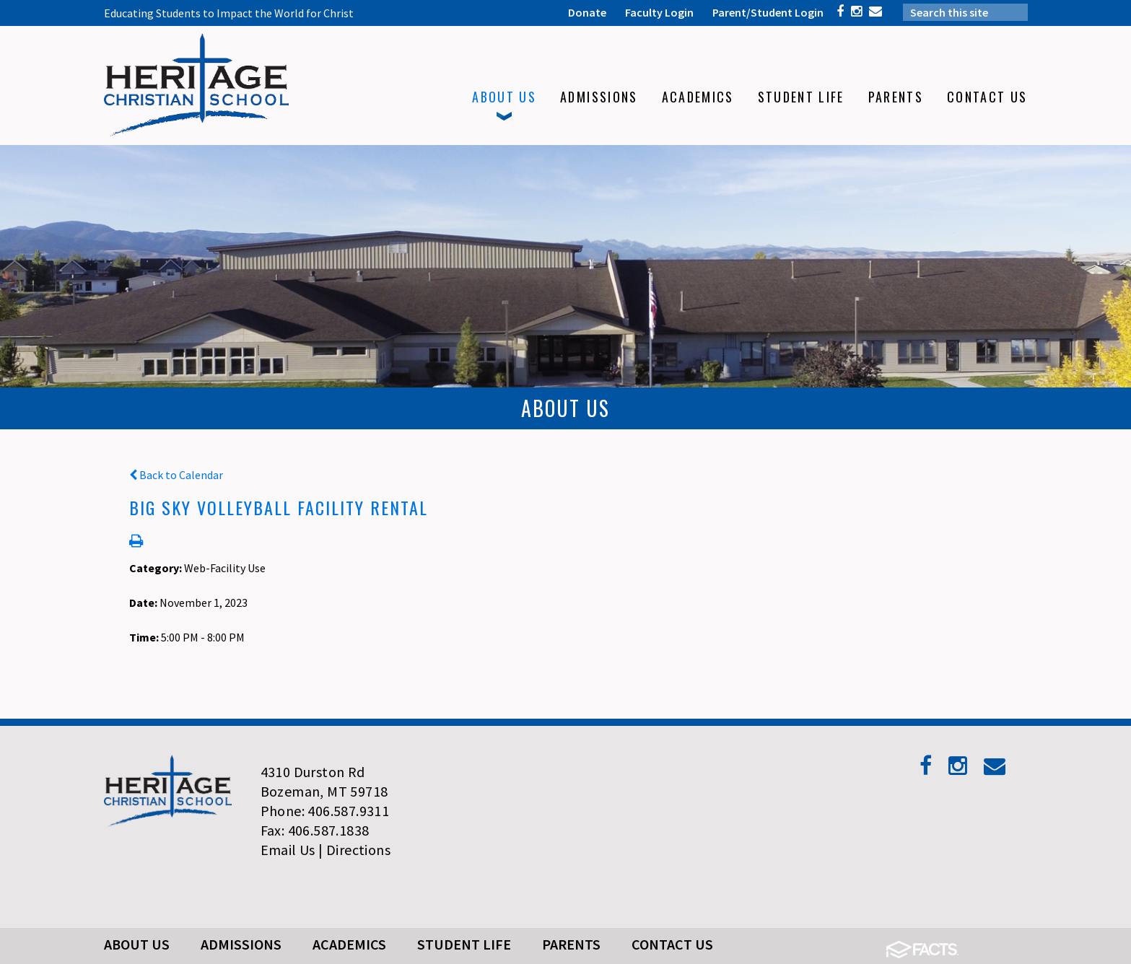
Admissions (241, 944)
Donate (587, 12)
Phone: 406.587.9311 (325, 811)
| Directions (354, 850)
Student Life (464, 944)
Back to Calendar (176, 475)
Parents (571, 944)
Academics (349, 944)
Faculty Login (659, 12)
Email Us (288, 850)
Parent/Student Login (768, 12)
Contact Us (672, 944)
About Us (137, 944)
